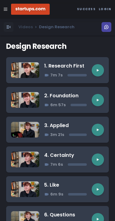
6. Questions (59, 214)
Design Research (36, 46)
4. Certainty (59, 155)
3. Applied (56, 125)
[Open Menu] (8, 27)
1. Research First (64, 65)
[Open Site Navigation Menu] (5, 9)
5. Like (51, 184)
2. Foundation (61, 95)
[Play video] (98, 70)
